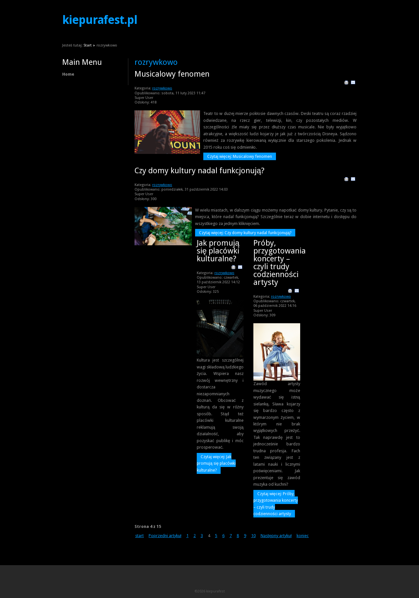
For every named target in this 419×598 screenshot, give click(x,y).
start (139, 535)
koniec (303, 535)
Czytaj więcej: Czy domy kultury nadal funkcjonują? (245, 232)
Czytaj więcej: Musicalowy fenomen (239, 156)
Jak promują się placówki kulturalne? (218, 250)
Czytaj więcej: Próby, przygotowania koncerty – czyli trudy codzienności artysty (275, 503)
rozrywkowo (162, 88)
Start (87, 45)
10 (253, 535)
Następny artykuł (276, 535)
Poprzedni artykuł (165, 535)
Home (68, 74)
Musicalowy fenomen (172, 74)
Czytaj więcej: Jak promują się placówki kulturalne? (216, 463)
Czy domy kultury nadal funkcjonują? (199, 170)
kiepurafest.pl (99, 20)
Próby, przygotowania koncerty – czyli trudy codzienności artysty (279, 262)
